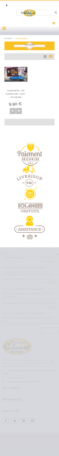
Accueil (7, 38)
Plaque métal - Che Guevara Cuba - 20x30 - (16, 94)
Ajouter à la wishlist (19, 111)
